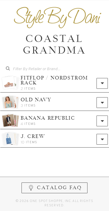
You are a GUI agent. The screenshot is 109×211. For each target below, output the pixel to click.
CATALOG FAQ (54, 187)
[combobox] (58, 69)
